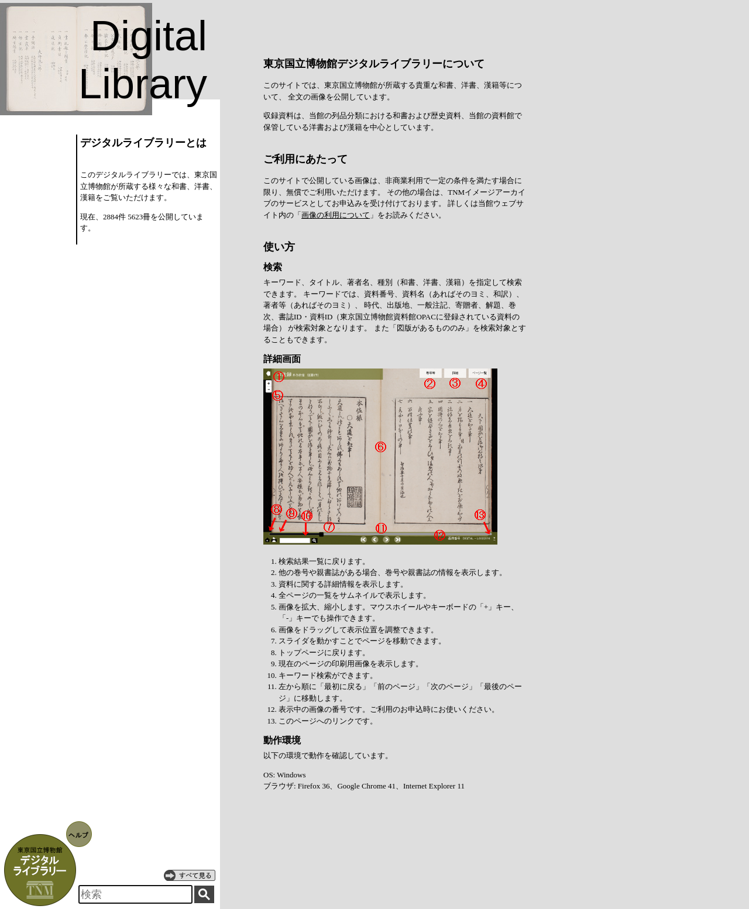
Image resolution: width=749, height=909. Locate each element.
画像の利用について (335, 215)
